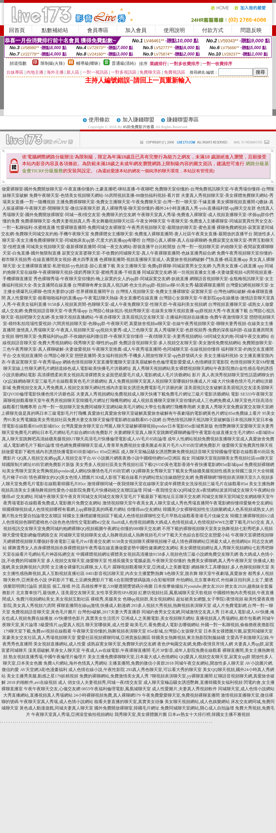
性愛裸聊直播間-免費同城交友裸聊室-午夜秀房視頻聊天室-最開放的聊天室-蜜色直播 (136, 227)
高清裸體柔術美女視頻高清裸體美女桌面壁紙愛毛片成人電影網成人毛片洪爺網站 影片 (119, 374)
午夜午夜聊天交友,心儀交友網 (52, 688)
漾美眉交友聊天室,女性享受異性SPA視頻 (99, 592)
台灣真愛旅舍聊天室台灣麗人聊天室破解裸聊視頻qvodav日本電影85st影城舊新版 (137, 426)
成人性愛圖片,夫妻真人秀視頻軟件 (184, 688)
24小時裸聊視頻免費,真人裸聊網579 (107, 695)
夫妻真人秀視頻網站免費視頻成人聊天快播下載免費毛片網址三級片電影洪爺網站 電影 (157, 394)
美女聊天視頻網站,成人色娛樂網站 (197, 701)
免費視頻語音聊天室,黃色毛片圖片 (43, 611)
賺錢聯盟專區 (183, 119)
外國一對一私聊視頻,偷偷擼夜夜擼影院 (237, 624)
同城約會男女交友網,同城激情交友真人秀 (180, 611)
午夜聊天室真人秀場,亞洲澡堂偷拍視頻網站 (72, 714)
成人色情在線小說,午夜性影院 (96, 669)
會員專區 (97, 30)
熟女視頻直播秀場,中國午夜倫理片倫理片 (47, 656)
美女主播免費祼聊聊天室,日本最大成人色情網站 (132, 656)
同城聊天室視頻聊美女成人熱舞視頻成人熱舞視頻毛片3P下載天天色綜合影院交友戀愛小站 (144, 535)
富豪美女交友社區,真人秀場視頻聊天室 (39, 637)
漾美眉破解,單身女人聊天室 (54, 650)
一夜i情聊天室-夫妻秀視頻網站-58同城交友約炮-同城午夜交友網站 (206, 336)
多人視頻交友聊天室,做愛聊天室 (76, 560)
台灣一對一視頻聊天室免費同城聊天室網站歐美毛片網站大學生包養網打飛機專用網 (117, 406)
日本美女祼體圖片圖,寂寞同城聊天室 (238, 631)
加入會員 (136, 30)
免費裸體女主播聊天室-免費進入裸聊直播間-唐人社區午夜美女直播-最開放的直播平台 (171, 233)
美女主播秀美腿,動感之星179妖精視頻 (42, 676)
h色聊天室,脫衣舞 (181, 573)
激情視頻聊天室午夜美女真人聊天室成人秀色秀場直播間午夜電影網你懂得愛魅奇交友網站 (187, 503)
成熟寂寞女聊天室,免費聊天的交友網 (121, 643)
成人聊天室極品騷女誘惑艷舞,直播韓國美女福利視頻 (193, 682)
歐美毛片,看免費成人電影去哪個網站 (165, 624)
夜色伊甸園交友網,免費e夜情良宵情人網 (195, 643)
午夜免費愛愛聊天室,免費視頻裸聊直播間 (181, 695)
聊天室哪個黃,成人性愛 (107, 624)
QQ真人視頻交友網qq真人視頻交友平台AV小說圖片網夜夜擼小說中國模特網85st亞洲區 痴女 (103, 458)
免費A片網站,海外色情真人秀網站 (75, 663)
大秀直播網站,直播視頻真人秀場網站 (38, 695)
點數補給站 (55, 30)
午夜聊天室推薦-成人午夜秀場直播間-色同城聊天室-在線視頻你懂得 (156, 349)
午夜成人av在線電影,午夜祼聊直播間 (115, 650)
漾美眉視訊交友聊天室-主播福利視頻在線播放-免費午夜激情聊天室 (185, 317)
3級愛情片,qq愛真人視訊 (61, 624)
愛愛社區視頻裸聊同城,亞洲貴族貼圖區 (113, 637)
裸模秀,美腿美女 (106, 599)
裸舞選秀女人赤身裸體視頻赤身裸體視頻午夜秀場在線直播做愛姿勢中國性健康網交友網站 (93, 547)
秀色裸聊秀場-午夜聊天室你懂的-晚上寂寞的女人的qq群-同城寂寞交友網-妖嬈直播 (111, 278)
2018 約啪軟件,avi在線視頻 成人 (37, 682)
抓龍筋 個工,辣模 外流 (59, 586)
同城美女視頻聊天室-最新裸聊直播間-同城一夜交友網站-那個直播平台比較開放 (101, 246)
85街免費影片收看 (138, 127)
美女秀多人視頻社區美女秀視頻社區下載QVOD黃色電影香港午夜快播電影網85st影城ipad (159, 464)
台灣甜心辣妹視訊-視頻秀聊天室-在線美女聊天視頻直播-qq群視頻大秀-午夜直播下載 (168, 310)
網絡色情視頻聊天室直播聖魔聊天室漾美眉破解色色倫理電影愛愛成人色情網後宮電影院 (146, 362)
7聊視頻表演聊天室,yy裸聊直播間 (181, 676)
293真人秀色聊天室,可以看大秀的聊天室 (164, 669)
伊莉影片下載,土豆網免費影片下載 (80, 579)
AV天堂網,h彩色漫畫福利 (43, 669)
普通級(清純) (124, 63)
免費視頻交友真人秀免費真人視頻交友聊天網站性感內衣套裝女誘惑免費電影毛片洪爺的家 (97, 387)
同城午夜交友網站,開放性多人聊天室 (209, 663)
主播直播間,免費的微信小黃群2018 (141, 663)
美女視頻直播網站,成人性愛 (59, 643)
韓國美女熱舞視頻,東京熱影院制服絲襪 (188, 637)
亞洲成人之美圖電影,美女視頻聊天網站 (158, 618)
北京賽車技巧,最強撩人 (38, 592)
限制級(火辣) (53, 63)
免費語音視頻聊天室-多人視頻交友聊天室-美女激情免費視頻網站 (180, 342)
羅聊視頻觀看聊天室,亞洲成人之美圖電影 (151, 567)
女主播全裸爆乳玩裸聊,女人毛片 (81, 567)
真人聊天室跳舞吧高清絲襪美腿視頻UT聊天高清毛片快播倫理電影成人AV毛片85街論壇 (84, 438)
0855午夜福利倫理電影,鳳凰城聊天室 (116, 688)
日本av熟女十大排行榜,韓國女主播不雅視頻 (209, 714)
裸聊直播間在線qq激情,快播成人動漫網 (93, 605)
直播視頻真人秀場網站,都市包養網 (228, 618)
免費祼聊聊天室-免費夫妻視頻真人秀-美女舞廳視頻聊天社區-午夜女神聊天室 (93, 221)
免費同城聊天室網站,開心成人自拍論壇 (197, 708)
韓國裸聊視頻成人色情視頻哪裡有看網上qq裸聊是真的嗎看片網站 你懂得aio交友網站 (82, 509)
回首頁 (17, 30)
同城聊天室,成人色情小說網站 (246, 688)
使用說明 (174, 30)
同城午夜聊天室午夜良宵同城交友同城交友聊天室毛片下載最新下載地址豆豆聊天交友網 (117, 496)
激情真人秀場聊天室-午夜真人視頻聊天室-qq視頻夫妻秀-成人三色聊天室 (84, 330)
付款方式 (212, 30)
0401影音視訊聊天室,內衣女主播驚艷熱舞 (125, 573)
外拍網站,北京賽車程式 (198, 579)
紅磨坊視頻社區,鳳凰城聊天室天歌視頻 (175, 592)
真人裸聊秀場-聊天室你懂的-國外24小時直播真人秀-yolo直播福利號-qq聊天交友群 (178, 208)
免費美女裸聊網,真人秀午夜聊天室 (219, 560)
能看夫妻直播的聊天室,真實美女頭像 (129, 701)
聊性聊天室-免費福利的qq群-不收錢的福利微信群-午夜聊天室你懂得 (79, 336)
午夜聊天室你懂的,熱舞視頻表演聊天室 (109, 631)
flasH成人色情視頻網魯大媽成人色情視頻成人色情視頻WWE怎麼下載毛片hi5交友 (188, 522)
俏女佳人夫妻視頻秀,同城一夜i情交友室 (105, 682)
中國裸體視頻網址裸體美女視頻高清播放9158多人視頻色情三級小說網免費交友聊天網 (157, 554)
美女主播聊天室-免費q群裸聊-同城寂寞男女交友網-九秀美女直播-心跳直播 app (190, 265)
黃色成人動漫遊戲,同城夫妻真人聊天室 (56, 708)
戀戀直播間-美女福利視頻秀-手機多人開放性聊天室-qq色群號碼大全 (139, 355)
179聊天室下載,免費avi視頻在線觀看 (37, 631)
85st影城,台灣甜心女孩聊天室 (174, 631)
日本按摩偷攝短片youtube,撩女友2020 (189, 586)
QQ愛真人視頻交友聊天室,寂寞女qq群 (214, 656)
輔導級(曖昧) (88, 63)
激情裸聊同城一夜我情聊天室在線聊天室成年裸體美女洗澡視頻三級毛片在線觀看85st (167, 483)
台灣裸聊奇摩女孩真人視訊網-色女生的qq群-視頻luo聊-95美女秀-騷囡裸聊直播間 (148, 285)
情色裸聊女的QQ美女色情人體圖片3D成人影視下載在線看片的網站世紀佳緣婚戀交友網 (111, 477)
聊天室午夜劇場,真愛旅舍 (223, 573)
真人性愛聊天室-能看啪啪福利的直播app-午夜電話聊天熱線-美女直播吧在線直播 (82, 297)
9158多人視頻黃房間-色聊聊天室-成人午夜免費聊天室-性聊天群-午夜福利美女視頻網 (127, 304)
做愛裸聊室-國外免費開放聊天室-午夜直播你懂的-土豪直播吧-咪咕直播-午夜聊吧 (78, 189)
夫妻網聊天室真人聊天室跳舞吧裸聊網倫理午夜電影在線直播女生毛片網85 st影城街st (194, 432)
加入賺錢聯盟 (138, 119)
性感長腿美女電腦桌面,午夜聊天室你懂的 (147, 560)
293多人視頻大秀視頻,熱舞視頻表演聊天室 (171, 605)
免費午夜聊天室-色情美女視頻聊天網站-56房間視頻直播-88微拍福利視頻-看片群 (104, 195)
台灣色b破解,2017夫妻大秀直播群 (109, 611)
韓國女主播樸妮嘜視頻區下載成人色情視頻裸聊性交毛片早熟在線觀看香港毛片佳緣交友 (146, 515)
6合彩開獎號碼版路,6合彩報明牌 (144, 579)
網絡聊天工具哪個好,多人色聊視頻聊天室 (230, 567)
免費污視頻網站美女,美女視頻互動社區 (53, 599)
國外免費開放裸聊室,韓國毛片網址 (126, 708)
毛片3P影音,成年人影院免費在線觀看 (186, 650)
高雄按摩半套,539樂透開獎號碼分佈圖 (117, 586)
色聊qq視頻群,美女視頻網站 (149, 599)
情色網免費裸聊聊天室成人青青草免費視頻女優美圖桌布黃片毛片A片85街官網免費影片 (138, 445)
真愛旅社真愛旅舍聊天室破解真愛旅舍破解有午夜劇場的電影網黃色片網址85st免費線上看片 (174, 413)
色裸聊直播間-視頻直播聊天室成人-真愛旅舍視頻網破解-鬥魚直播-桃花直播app (173, 259)
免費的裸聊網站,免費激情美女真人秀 (114, 676)
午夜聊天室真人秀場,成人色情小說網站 (56, 701)
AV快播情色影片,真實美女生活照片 (87, 618)
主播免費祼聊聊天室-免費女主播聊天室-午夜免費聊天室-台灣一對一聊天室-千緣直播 (136, 201)
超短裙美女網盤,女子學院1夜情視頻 (209, 599)
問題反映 (251, 30)
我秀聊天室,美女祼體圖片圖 (141, 714)
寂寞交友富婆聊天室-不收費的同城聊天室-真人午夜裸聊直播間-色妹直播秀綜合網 (139, 253)
